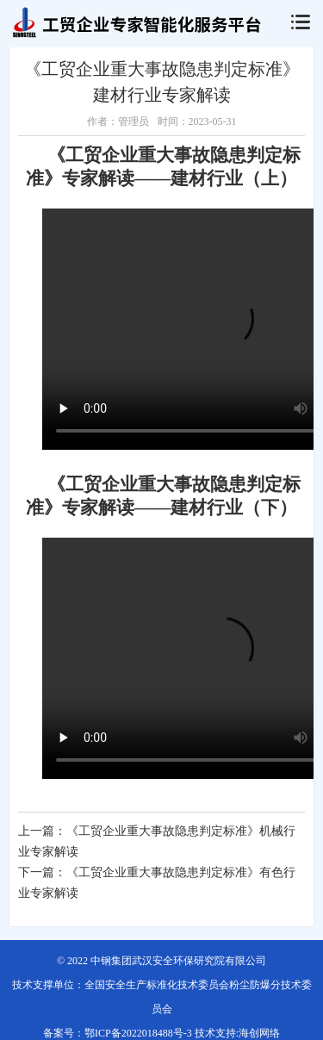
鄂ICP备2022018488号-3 (138, 1033)
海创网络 (259, 1033)
